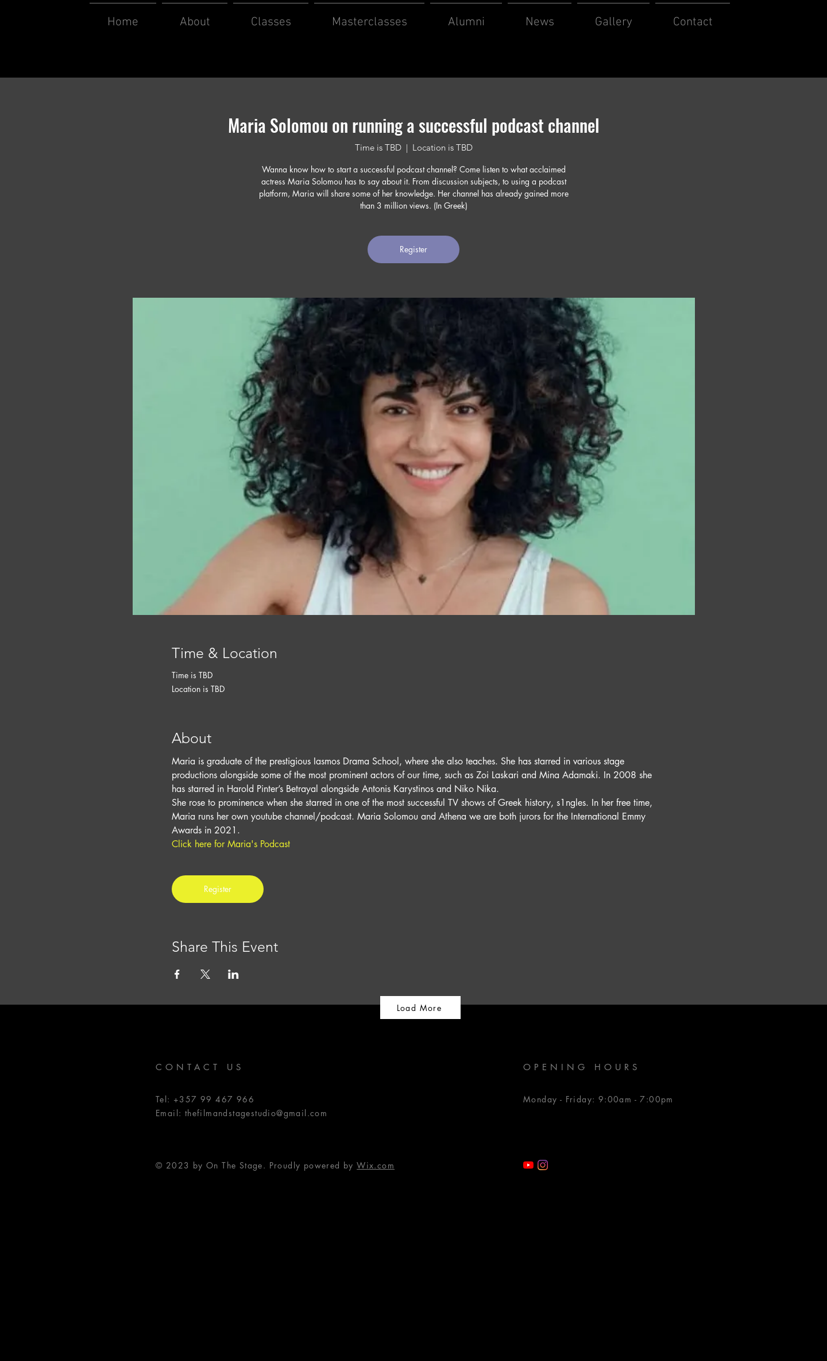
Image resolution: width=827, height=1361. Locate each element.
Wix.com (376, 1165)
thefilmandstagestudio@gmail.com (256, 1113)
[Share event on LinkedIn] (233, 974)
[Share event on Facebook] (177, 974)
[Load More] (420, 1007)
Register (413, 249)
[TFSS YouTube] (528, 1165)
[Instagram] (543, 1165)
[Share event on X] (205, 974)
